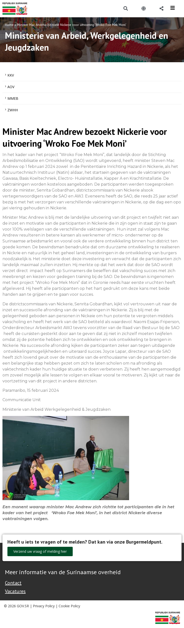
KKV (10, 75)
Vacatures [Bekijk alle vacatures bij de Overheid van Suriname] (15, 591)
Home (9, 24)
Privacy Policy (44, 606)
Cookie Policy (69, 606)
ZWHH (12, 110)
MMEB (12, 98)
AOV (10, 86)
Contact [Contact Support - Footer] (13, 583)
